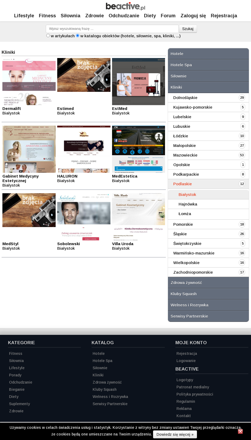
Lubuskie (181, 126)
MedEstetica (124, 176)
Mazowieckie (185, 155)
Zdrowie (94, 15)
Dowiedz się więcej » (175, 434)
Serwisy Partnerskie (189, 316)
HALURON (67, 176)
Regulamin (185, 401)
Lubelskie (182, 116)
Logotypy (184, 380)
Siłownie (179, 76)
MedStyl (10, 243)
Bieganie (16, 389)
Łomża (185, 213)
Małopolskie (184, 145)
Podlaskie (182, 184)
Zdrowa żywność (186, 282)
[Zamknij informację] (240, 432)
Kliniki (176, 87)
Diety (150, 15)
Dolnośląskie (185, 97)
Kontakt (183, 416)
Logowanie (186, 361)
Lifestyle (24, 15)
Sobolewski (68, 243)
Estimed (65, 108)
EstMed (119, 108)
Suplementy (19, 404)
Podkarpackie (186, 174)
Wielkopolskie (186, 262)
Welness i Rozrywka (189, 305)
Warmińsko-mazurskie (194, 253)
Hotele (177, 53)
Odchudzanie (124, 15)
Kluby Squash (184, 293)
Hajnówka (188, 204)
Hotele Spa (181, 65)
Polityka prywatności (194, 394)
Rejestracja (186, 353)
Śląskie (180, 234)
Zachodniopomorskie (193, 272)
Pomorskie (183, 224)
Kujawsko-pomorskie (192, 107)
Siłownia (70, 15)
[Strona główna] (125, 9)
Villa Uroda (122, 243)
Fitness (47, 15)
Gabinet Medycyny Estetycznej (20, 178)
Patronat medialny (192, 387)
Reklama (184, 408)
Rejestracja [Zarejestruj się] (224, 15)
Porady (15, 375)
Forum (168, 15)
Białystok (187, 194)
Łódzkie (180, 136)
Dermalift (11, 108)
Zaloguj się (193, 15)
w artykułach (63, 36)
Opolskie (181, 164)
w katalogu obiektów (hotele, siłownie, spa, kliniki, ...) (130, 36)
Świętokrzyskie (187, 243)
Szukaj (188, 29)
